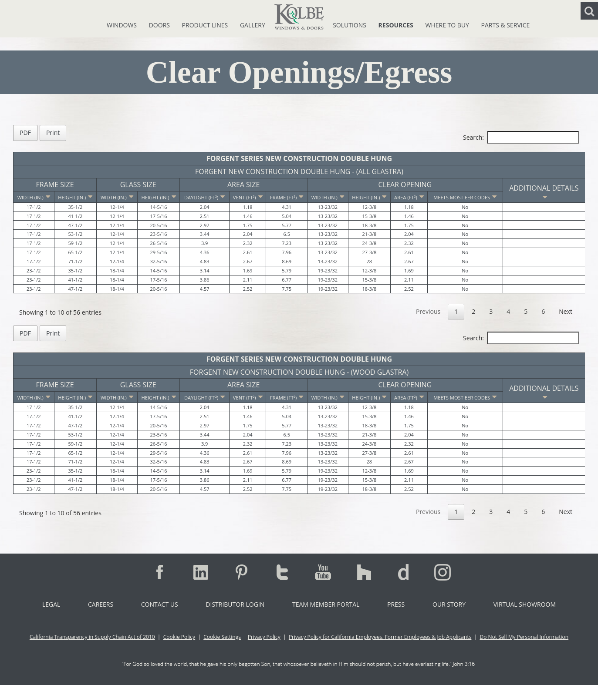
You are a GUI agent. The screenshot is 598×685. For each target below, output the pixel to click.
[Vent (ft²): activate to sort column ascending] (247, 196)
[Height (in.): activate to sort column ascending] (75, 196)
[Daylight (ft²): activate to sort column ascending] (205, 196)
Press (396, 604)
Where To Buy (447, 25)
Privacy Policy (264, 637)
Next (565, 311)
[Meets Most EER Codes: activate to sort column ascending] (465, 196)
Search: (521, 137)
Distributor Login (235, 604)
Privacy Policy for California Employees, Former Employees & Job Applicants (380, 637)
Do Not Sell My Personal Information (524, 637)
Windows (123, 25)
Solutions (350, 25)
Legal (51, 604)
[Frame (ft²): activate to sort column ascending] (286, 196)
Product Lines (206, 25)
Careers (100, 604)
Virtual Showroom (524, 604)
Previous (428, 311)
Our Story (449, 604)
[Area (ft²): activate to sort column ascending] (409, 196)
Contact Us (159, 604)
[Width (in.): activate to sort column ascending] (117, 196)
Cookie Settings (222, 637)
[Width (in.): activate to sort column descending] (34, 196)
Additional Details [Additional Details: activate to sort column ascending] (543, 192)
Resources (396, 25)
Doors (160, 25)
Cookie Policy (179, 637)
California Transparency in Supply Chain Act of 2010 (92, 637)
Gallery (252, 25)
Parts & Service (505, 25)
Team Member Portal (325, 604)
